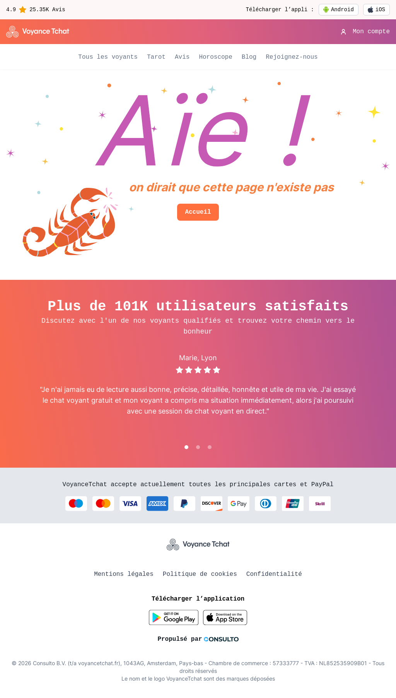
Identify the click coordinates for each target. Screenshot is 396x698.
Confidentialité (274, 574)
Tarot (156, 57)
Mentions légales (124, 574)
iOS (376, 10)
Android (338, 9)
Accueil (198, 212)
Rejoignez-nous (291, 57)
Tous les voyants (108, 57)
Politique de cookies (200, 574)
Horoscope (215, 57)
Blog (249, 57)
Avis (182, 57)
